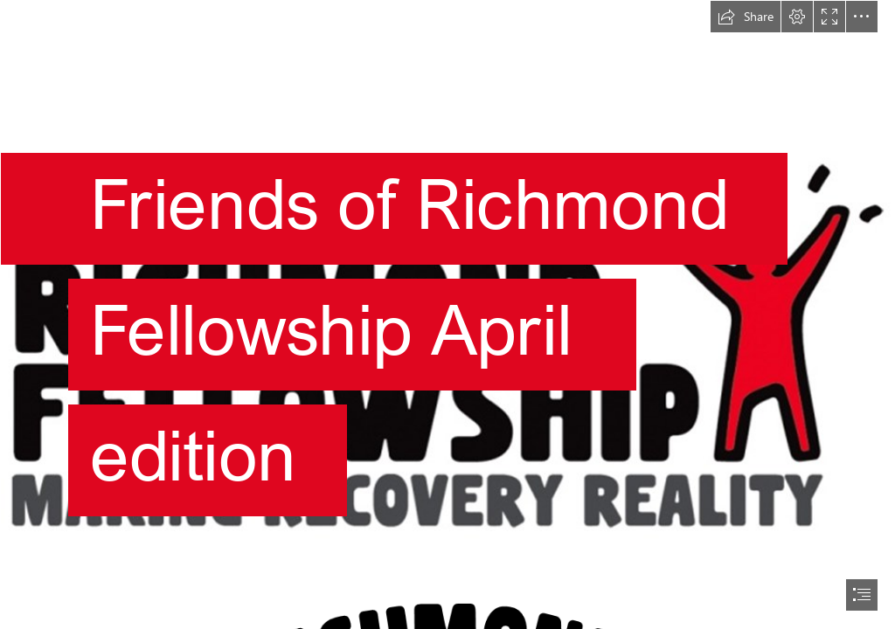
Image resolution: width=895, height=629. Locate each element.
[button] (746, 16)
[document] (447, 314)
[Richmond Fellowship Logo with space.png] (447, 290)
